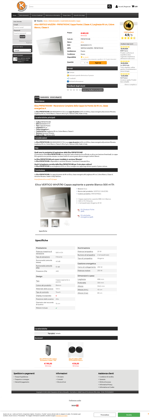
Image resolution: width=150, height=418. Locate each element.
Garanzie (102, 379)
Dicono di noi (61, 382)
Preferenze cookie (75, 400)
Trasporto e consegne (22, 379)
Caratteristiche (44, 97)
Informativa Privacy (106, 384)
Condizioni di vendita (107, 377)
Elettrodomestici (24, 15)
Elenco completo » (131, 84)
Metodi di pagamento (22, 382)
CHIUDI (148, 414)
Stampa (71, 72)
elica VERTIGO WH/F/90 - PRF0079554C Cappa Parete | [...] (22, 59)
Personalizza (105, 415)
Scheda (37, 97)
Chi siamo (60, 377)
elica (82, 42)
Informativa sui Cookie (61, 415)
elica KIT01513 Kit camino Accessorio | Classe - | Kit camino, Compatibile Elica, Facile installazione (48, 359)
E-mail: (16, 25)
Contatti (60, 379)
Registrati (29, 43)
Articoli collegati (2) (55, 97)
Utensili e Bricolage (79, 15)
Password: (17, 30)
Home (14, 15)
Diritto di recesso (105, 382)
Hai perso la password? (25, 41)
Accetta (129, 415)
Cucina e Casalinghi (37, 15)
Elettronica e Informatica (53, 15)
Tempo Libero (67, 15)
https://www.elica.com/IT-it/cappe (45, 179)
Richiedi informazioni (76, 81)
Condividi (72, 78)
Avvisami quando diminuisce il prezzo (81, 75)
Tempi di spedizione (21, 377)
